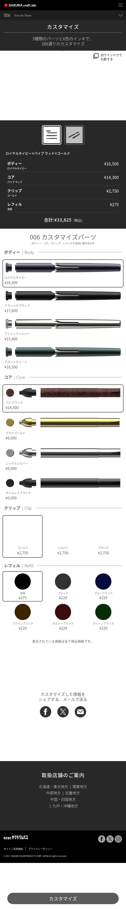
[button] (2, 108)
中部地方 (53, 839)
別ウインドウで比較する (111, 57)
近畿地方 (72, 839)
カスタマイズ (63, 898)
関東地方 (80, 832)
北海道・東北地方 (53, 832)
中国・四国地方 (63, 845)
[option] (63, 319)
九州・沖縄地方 (65, 852)
